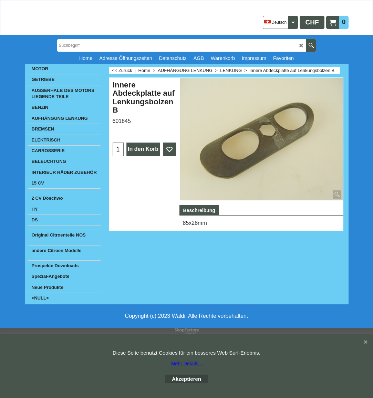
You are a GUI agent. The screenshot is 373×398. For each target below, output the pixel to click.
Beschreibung (199, 210)
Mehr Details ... (187, 363)
